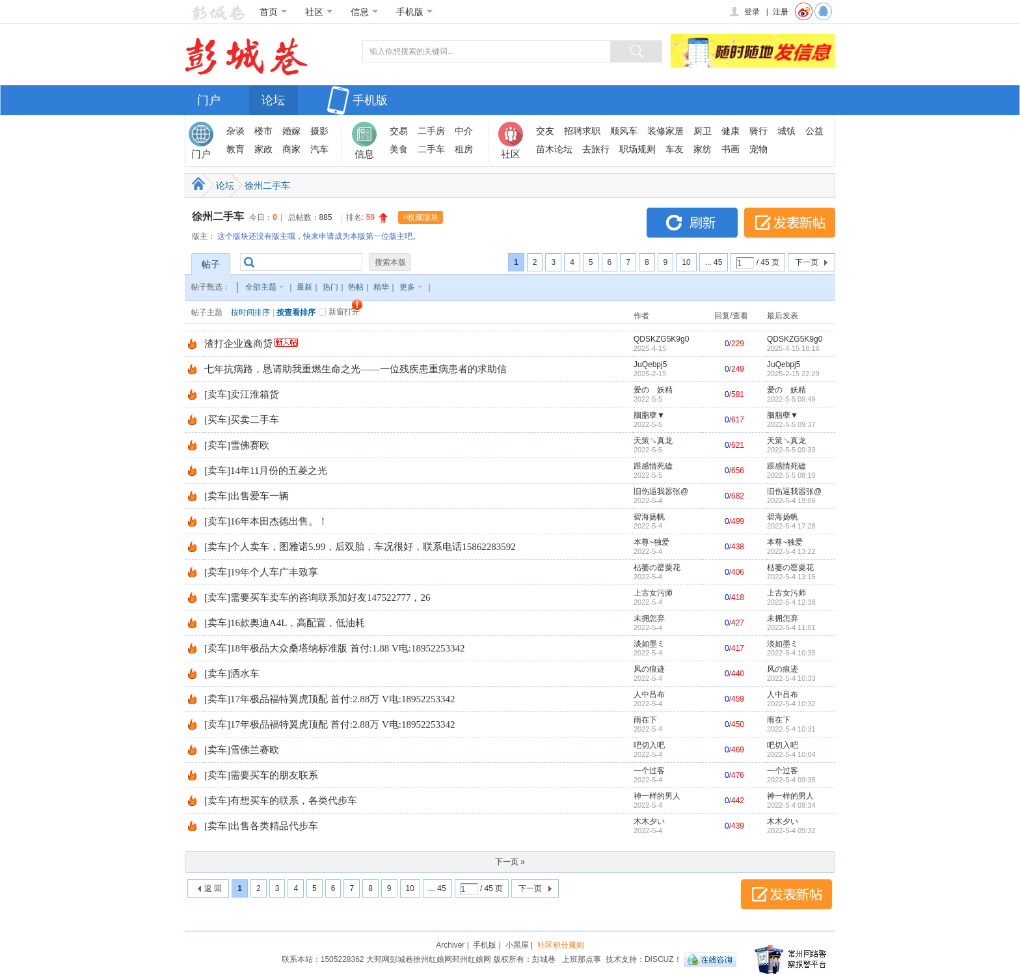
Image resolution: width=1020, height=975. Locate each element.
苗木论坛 (554, 149)
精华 (381, 287)
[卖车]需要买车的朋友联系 (261, 775)
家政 (263, 149)
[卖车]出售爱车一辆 (246, 496)
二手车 (431, 149)
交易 (399, 131)
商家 (291, 149)
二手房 (431, 131)
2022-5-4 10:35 (791, 653)
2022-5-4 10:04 (791, 754)
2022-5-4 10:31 (791, 729)
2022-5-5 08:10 (791, 475)
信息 (365, 11)
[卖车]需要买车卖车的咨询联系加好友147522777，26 (317, 597)
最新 (304, 287)
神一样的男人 (657, 796)
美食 (399, 149)
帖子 (211, 264)
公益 (814, 131)
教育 (235, 149)
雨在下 (645, 719)
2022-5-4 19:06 (791, 500)
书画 (730, 149)
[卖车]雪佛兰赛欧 (241, 750)
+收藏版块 (420, 217)
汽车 (319, 149)
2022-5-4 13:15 (791, 577)
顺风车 (624, 131)
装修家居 (665, 131)
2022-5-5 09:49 (791, 399)
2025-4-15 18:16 (793, 348)
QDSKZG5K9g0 (661, 339)
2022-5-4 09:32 (791, 830)
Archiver (450, 945)
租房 (464, 149)
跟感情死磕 (653, 466)
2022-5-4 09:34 (791, 805)
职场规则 (637, 149)
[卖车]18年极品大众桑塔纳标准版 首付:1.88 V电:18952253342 (334, 648)
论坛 (273, 100)
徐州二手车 (267, 185)
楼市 (263, 131)
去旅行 (596, 149)
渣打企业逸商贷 (238, 343)
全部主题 (260, 287)
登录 (744, 11)
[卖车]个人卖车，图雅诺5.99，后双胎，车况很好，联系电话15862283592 (360, 547)
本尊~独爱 (651, 542)
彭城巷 (401, 959)
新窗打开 (344, 311)
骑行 (758, 131)
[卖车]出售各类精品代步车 (261, 826)
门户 (209, 100)
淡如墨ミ (649, 643)
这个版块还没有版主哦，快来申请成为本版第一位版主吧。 (318, 236)
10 (686, 262)
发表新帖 (789, 223)
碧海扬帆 (649, 516)
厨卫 (702, 131)
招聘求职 (582, 131)
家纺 (702, 149)
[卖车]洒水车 (232, 673)
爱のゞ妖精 (653, 389)
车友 (674, 149)
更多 (407, 287)
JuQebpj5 (650, 364)
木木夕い (649, 821)
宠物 (758, 149)
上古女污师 (653, 592)
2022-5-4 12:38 (791, 602)
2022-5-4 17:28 (791, 526)
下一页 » (510, 861)
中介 (464, 131)
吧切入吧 (649, 745)
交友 (545, 131)
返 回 (213, 888)
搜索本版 (390, 262)
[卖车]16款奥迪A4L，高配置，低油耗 (285, 623)
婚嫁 (291, 131)
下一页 (806, 262)
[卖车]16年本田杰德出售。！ (266, 521)
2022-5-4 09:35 (791, 780)
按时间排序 (250, 312)
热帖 (356, 287)
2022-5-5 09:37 (791, 424)
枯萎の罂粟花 (657, 567)
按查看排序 (295, 312)
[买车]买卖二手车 (241, 420)
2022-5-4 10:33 (791, 678)
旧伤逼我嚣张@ (661, 491)
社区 (319, 11)
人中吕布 (649, 694)
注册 (780, 11)
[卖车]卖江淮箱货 (241, 394)
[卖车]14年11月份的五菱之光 (265, 470)
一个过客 (649, 770)
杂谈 (235, 131)
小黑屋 (517, 945)
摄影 (319, 131)
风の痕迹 (649, 669)
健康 (730, 131)
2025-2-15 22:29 (793, 374)
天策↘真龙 (653, 440)
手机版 (414, 11)
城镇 (786, 131)
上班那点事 (581, 959)
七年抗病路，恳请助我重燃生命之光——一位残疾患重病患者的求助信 (355, 369)
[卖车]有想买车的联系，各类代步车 (280, 800)
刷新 (692, 223)
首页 (274, 11)
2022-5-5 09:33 (791, 450)
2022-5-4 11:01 (791, 627)
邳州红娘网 (471, 959)
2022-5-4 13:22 (791, 551)
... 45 (714, 262)
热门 (330, 287)
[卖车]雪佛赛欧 (236, 445)
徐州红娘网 (432, 959)
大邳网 (378, 959)
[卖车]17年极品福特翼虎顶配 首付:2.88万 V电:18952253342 (329, 699)
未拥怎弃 (649, 618)
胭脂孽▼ (649, 415)
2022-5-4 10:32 (791, 703)
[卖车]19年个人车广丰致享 (261, 572)
